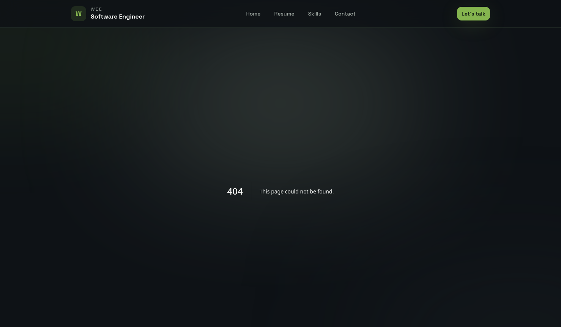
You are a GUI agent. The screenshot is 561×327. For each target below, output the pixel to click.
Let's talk (473, 13)
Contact (345, 13)
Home (253, 13)
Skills (314, 13)
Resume (284, 13)
